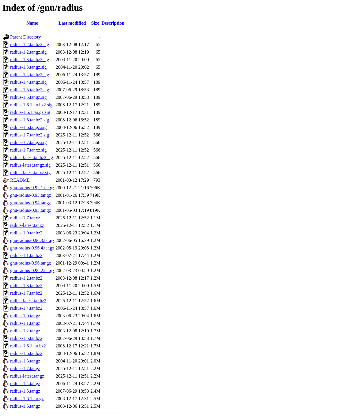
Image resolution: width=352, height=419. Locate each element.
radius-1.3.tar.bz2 (26, 285)
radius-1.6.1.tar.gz (27, 398)
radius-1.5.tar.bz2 (26, 338)
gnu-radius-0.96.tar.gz (30, 262)
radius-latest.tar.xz (27, 225)
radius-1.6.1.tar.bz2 (28, 345)
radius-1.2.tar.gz (25, 330)
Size (95, 23)
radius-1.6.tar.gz (25, 406)
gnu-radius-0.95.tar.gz (30, 210)
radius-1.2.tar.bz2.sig (29, 44)
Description (113, 23)
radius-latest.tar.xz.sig (30, 172)
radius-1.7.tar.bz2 (26, 293)
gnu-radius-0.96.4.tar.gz (32, 247)
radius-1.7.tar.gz (25, 368)
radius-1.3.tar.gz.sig (28, 67)
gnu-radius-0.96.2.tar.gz (32, 270)
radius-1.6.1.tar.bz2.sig (31, 104)
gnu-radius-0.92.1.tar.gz (32, 187)
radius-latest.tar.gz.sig (30, 165)
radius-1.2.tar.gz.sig (28, 52)
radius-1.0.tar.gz (25, 315)
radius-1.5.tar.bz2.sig (29, 89)
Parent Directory (25, 36)
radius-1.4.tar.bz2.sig (29, 74)
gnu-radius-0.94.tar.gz (30, 202)
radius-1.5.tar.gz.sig (28, 97)
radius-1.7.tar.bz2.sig (29, 134)
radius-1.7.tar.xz (25, 217)
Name (32, 23)
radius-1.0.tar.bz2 (26, 232)
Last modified (72, 23)
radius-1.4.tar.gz (25, 383)
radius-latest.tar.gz (27, 376)
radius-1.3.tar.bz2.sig (29, 59)
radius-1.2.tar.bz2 (26, 278)
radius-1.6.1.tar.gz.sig (30, 112)
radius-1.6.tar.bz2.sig (29, 119)
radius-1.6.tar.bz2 (26, 353)
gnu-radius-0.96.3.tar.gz (32, 240)
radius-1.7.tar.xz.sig (28, 149)
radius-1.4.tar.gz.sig (28, 82)
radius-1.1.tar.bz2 (26, 255)
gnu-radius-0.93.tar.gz (30, 195)
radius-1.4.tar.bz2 (26, 308)
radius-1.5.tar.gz (25, 391)
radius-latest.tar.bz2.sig (31, 157)
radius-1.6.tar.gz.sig (28, 127)
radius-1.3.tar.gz (25, 360)
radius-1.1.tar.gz (25, 323)
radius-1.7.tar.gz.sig (28, 142)
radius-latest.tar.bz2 (28, 300)
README (20, 180)
